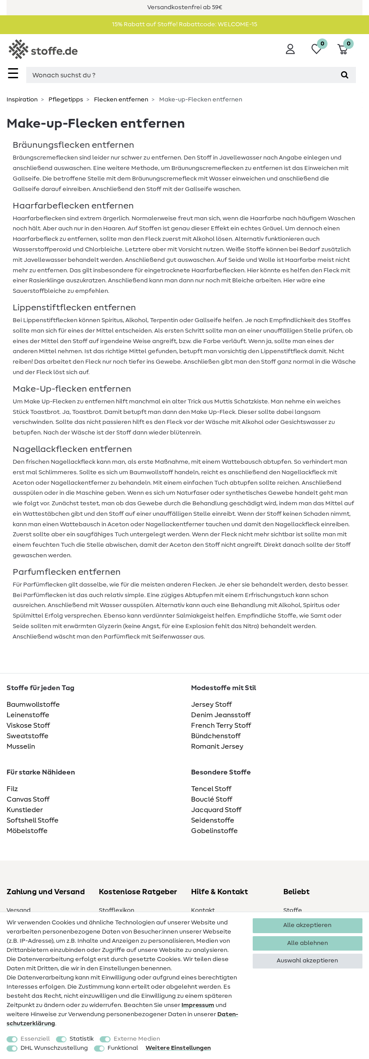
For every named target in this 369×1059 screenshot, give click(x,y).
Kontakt (203, 910)
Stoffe (292, 910)
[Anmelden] (290, 49)
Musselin (21, 746)
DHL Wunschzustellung (54, 1048)
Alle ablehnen (307, 943)
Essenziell (35, 1039)
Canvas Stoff (28, 799)
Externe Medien (137, 1039)
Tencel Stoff (211, 788)
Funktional (123, 1048)
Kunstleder (25, 809)
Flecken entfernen (120, 100)
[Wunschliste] (316, 49)
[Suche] (345, 75)
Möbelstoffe (27, 830)
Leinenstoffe (28, 715)
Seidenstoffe (212, 820)
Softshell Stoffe (33, 820)
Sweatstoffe (28, 736)
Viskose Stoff (28, 725)
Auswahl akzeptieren (307, 961)
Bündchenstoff (215, 736)
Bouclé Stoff (211, 799)
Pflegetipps (65, 100)
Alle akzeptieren (307, 925)
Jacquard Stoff (216, 809)
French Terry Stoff (221, 725)
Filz (12, 788)
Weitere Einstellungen (178, 1048)
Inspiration (22, 100)
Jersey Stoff (211, 704)
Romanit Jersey (217, 746)
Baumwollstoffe (33, 704)
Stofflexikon (116, 910)
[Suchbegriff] (180, 75)
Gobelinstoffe (214, 830)
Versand (19, 910)
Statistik (82, 1039)
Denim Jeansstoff (221, 715)
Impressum (197, 1005)
